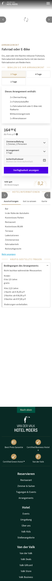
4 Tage (38, 74)
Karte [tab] (44, 201)
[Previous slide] (3, 20)
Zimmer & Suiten (26, 486)
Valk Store (26, 571)
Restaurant (26, 480)
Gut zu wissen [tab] (29, 201)
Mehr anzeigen (9, 254)
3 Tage (13, 74)
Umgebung (26, 519)
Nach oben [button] (26, 409)
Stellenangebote (26, 537)
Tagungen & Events (26, 492)
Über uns (26, 525)
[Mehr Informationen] (17, 134)
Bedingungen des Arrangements (26, 265)
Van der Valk (38, 458)
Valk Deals (26, 559)
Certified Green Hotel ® (14, 458)
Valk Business (26, 577)
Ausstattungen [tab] (11, 201)
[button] (5, 195)
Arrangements (26, 498)
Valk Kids (26, 531)
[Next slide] (49, 20)
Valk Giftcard (26, 565)
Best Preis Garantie (14, 444)
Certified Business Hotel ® (38, 445)
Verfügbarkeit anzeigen (26, 170)
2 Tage (13, 81)
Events (26, 513)
